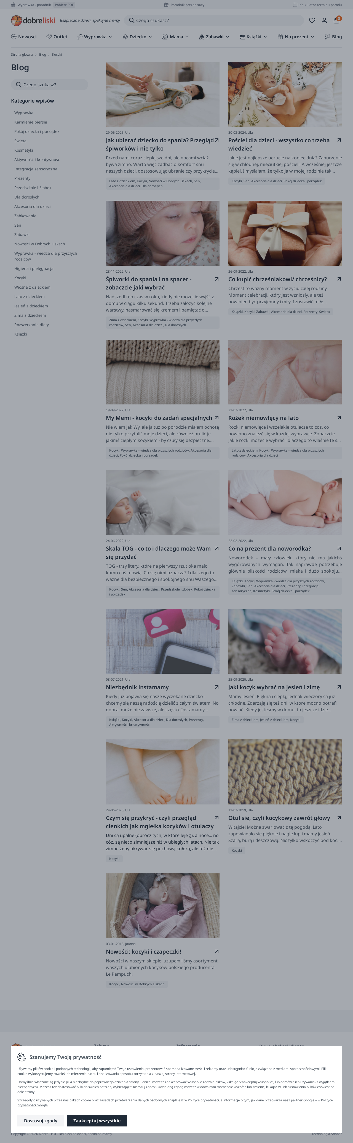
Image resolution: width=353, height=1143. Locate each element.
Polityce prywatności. (204, 1100)
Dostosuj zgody (40, 1121)
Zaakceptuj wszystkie (97, 1121)
